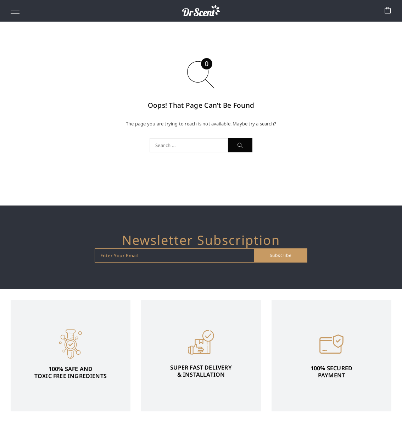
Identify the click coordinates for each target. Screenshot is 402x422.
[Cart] (387, 11)
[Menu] (15, 10)
